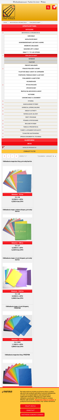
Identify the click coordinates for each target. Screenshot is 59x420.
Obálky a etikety (30, 110)
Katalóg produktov (29, 147)
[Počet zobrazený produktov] (54, 156)
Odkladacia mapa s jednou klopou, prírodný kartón (43, 162)
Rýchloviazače (31, 84)
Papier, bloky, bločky (31, 114)
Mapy (44, 2)
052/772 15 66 (34, 2)
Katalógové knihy (31, 39)
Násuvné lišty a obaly (31, 49)
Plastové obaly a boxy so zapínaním (31, 72)
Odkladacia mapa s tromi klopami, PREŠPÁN (43, 206)
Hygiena (30, 101)
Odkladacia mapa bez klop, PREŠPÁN (15, 250)
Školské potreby (30, 123)
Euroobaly (31, 36)
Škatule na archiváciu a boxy (31, 91)
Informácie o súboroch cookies (29, 381)
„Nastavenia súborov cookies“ (44, 400)
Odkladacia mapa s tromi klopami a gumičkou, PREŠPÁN (43, 251)
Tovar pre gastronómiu (30, 133)
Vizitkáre (31, 94)
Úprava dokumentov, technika (30, 136)
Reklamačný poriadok (29, 372)
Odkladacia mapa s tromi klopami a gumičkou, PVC (15, 296)
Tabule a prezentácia (30, 127)
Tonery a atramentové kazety (30, 130)
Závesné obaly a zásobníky (31, 97)
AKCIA (29, 143)
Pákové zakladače (31, 65)
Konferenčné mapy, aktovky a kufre (31, 42)
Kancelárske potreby (30, 104)
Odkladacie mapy (35, 22)
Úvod (5, 22)
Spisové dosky (31, 88)
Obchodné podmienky (29, 369)
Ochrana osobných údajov (29, 378)
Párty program (30, 117)
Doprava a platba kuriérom (29, 375)
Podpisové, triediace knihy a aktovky (31, 75)
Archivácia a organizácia (18, 22)
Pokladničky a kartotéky (31, 78)
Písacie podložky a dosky (31, 68)
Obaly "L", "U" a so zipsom (31, 52)
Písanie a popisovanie (30, 120)
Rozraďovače (31, 81)
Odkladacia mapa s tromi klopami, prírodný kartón (15, 206)
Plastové (32, 62)
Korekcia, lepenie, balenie (31, 107)
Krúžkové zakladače (31, 45)
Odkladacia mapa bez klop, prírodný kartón (15, 162)
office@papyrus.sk (21, 2)
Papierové (32, 59)
